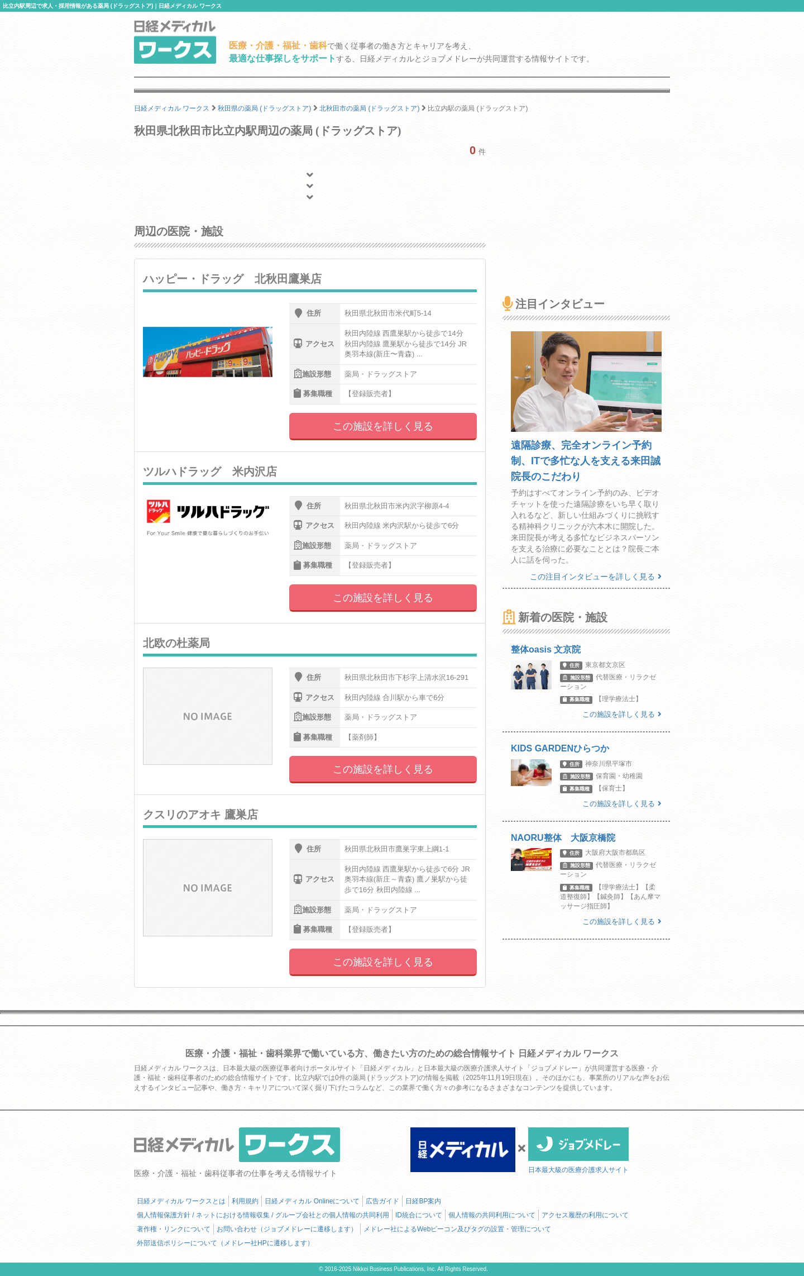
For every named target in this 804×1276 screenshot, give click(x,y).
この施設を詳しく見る (383, 426)
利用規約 (245, 1201)
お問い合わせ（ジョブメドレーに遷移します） (287, 1229)
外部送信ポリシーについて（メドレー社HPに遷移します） (225, 1243)
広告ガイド (382, 1201)
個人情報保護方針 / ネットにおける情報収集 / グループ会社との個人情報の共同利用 (263, 1215)
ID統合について (418, 1215)
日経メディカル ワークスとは (181, 1201)
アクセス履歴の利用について (585, 1215)
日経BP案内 (423, 1201)
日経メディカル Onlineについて (312, 1201)
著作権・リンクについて (173, 1229)
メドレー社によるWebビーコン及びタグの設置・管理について (457, 1229)
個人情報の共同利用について (491, 1215)
